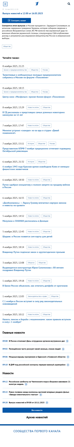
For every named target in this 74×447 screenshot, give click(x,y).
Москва (45, 70)
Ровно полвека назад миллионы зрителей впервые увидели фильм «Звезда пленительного (39, 393)
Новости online (33, 107)
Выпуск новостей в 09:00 (28, 402)
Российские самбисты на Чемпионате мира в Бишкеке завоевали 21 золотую (39, 383)
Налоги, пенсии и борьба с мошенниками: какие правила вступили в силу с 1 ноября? (37, 320)
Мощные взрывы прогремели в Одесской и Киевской (39, 356)
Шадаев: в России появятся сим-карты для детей (27, 236)
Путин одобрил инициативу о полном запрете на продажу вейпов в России (36, 186)
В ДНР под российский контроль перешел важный (39, 364)
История (31, 144)
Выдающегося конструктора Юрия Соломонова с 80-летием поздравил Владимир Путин (33, 269)
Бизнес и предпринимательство (15, 70)
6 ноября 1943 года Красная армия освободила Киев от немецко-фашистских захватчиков (36, 168)
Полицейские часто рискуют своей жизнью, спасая (36, 349)
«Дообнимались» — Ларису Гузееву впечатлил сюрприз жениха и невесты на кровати (34, 204)
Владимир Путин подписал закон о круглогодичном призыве (34, 252)
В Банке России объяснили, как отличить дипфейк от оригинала (35, 285)
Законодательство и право (37, 296)
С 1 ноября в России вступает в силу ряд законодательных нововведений (32, 302)
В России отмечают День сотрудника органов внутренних (38, 341)
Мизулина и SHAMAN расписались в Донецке (25, 220)
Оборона (31, 263)
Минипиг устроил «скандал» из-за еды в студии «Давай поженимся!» (31, 131)
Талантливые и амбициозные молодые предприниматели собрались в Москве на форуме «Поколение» (32, 76)
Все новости (37, 410)
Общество (7, 46)
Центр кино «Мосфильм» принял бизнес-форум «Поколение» (34, 96)
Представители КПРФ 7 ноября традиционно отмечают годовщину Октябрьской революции (37, 150)
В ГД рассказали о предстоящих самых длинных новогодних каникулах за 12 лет (34, 113)
